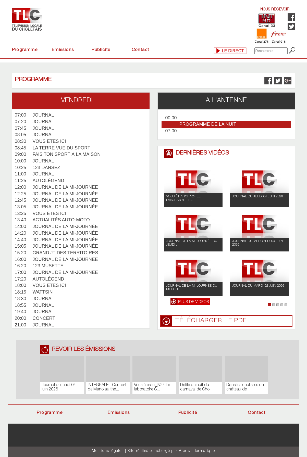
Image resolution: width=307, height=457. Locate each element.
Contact (140, 50)
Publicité (101, 50)
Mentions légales (108, 451)
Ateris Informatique (197, 451)
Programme (25, 50)
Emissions (63, 50)
